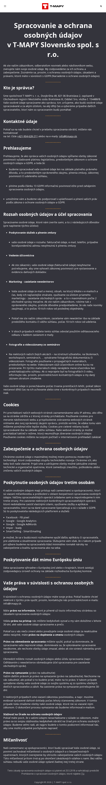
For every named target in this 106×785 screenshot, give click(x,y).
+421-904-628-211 (27, 136)
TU (82, 773)
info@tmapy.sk (68, 136)
